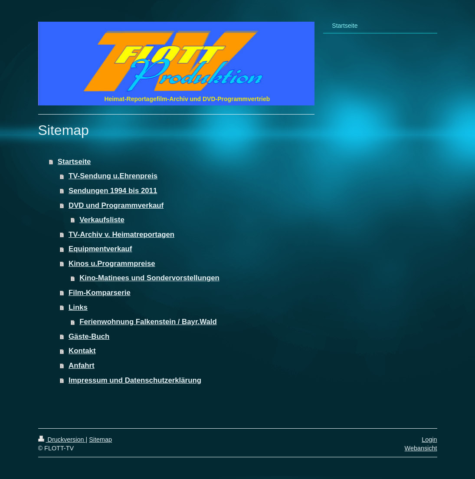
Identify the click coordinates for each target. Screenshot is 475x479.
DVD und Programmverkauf (116, 205)
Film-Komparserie (100, 293)
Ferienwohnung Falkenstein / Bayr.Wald (147, 322)
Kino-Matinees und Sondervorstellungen (149, 278)
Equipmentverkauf (100, 249)
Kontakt (82, 351)
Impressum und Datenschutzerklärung (135, 380)
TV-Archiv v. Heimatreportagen (121, 234)
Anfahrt (82, 365)
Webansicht (421, 448)
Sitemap (100, 439)
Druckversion (62, 439)
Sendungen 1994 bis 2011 (113, 191)
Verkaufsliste (101, 220)
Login (429, 439)
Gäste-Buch (89, 336)
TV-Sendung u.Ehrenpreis (113, 176)
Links (78, 307)
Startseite (74, 161)
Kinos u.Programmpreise (112, 263)
